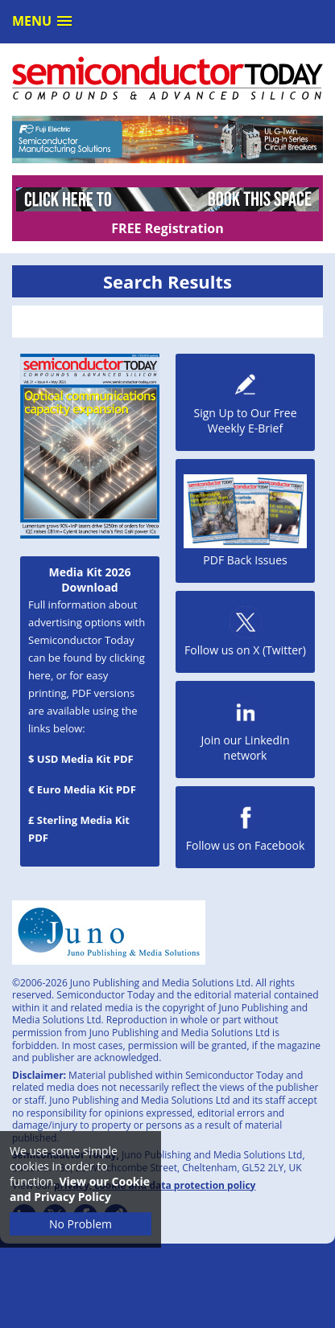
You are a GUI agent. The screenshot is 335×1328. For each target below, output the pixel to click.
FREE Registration (167, 228)
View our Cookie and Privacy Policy (80, 1189)
